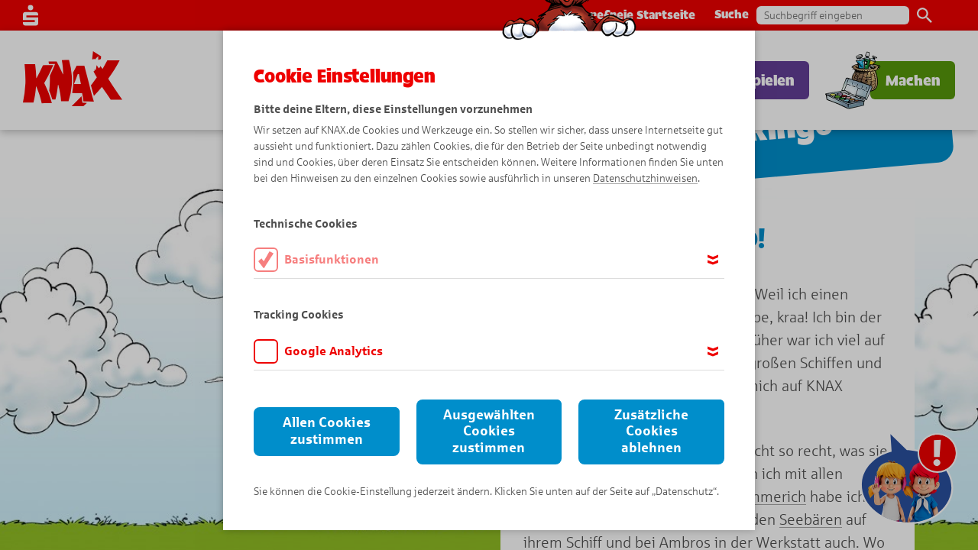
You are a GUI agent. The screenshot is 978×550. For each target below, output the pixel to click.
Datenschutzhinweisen (645, 178)
